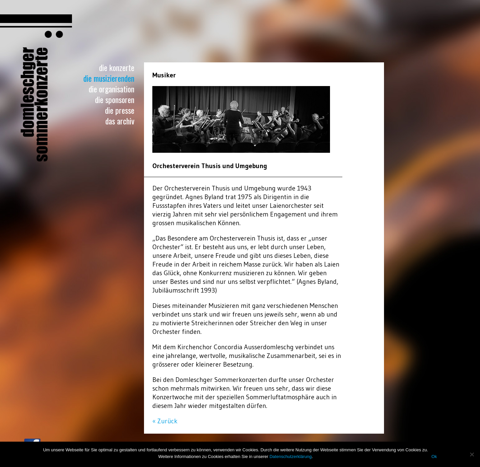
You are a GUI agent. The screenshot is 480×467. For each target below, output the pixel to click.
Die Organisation (111, 89)
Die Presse (119, 110)
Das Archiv (119, 121)
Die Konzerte (116, 67)
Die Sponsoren (114, 99)
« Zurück (164, 421)
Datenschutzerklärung (290, 456)
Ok (434, 456)
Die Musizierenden (108, 78)
